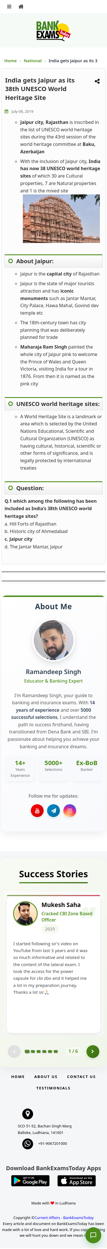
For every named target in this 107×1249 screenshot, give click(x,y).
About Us (46, 1077)
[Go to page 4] (44, 1052)
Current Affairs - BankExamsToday (64, 1218)
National (33, 60)
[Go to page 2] (33, 1052)
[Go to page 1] (27, 1052)
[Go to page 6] (56, 1052)
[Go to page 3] (39, 1052)
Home (10, 60)
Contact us (81, 1077)
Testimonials (53, 1089)
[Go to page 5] (50, 1052)
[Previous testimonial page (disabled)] (14, 1052)
